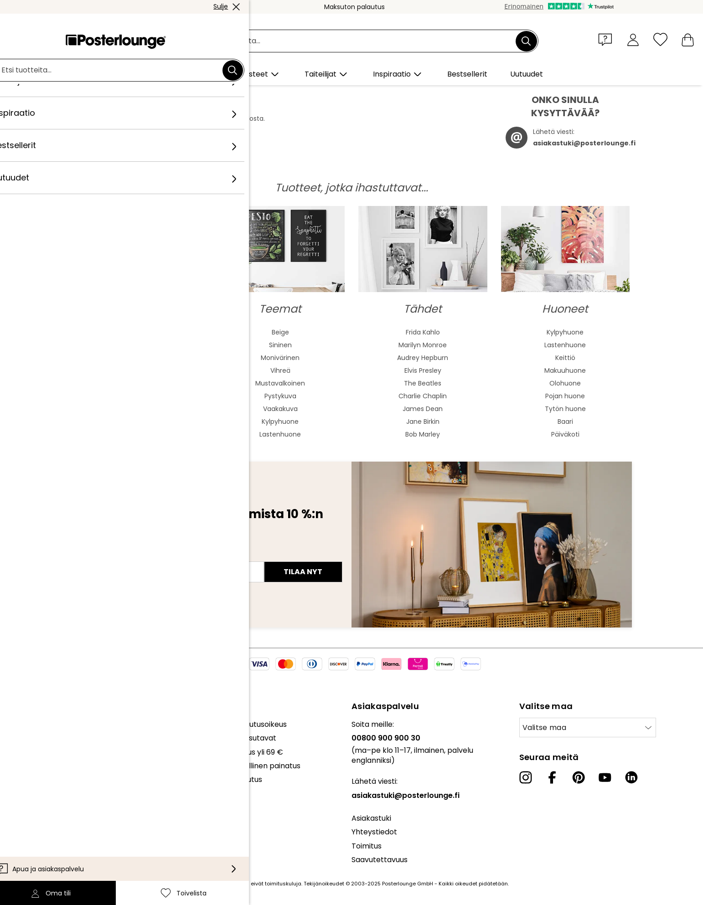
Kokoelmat (36, 724)
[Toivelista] (660, 39)
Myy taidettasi (41, 761)
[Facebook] (552, 777)
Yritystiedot (36, 825)
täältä (224, 127)
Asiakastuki (371, 818)
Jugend (138, 370)
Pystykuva (280, 396)
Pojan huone (565, 396)
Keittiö (565, 357)
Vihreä (280, 370)
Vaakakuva (280, 408)
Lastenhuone (280, 434)
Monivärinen (280, 357)
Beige (280, 332)
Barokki (138, 396)
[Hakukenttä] (362, 41)
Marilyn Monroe (422, 345)
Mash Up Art (138, 421)
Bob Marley (422, 434)
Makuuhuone (565, 370)
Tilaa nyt (303, 571)
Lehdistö (31, 747)
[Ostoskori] (687, 39)
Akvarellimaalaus (138, 345)
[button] (607, 39)
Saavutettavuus (380, 859)
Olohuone (565, 383)
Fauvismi (138, 408)
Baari (565, 421)
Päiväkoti (565, 434)
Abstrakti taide (138, 332)
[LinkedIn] (631, 777)
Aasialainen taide (138, 357)
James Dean (423, 408)
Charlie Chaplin (422, 396)
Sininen (280, 345)
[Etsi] (526, 41)
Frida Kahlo (423, 332)
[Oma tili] (633, 39)
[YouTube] (605, 777)
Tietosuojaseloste (47, 797)
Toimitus (367, 846)
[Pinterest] (578, 777)
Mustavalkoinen (280, 383)
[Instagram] (525, 777)
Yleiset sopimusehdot (54, 784)
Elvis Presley (422, 370)
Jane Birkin (422, 421)
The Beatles (422, 383)
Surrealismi (137, 434)
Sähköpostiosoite (110, 555)
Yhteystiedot (374, 832)
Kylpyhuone (280, 421)
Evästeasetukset (46, 812)
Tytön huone (565, 408)
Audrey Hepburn (422, 357)
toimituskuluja (283, 883)
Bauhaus (137, 383)
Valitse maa (544, 727)
